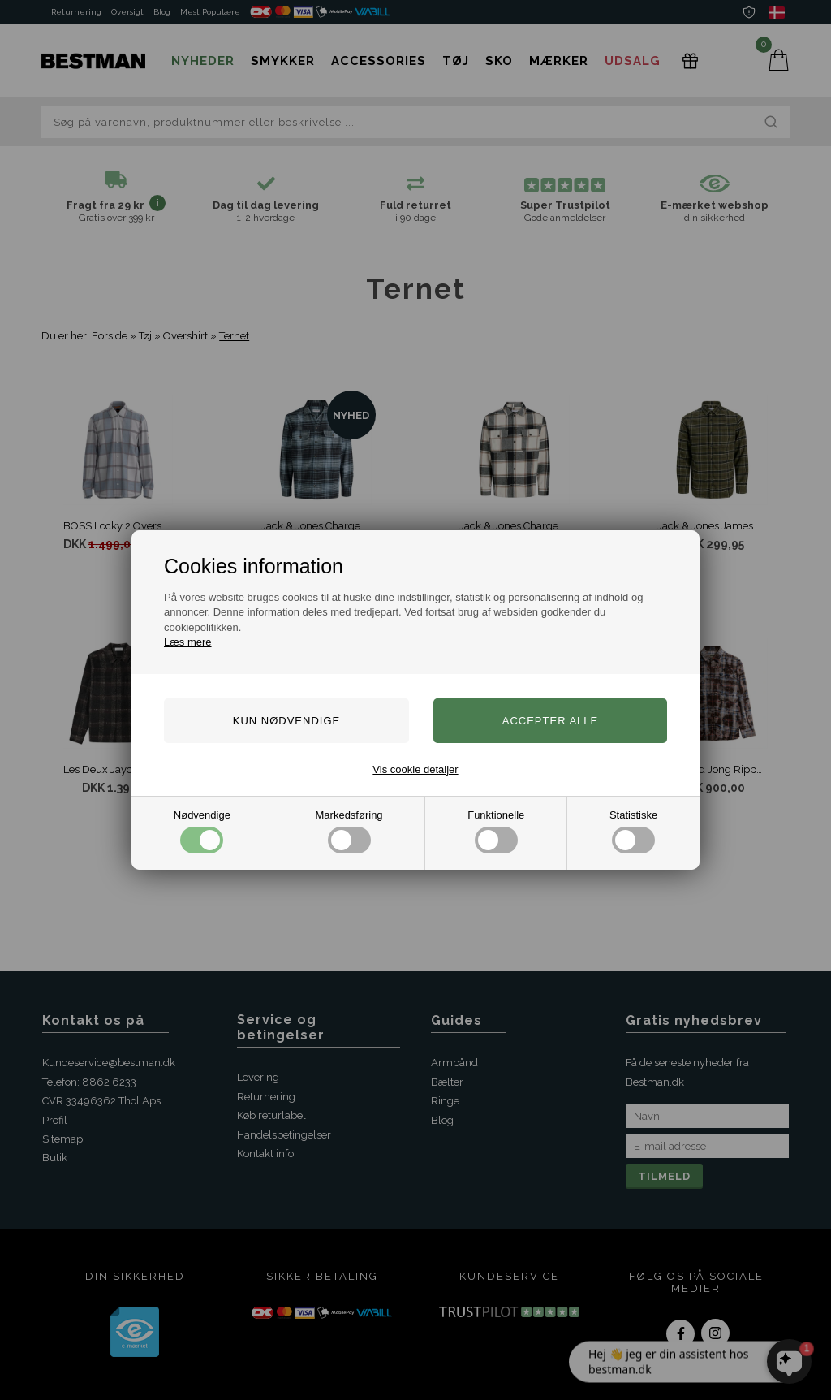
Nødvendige (202, 831)
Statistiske (633, 831)
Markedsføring (349, 831)
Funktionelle (495, 831)
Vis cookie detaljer (415, 769)
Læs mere (188, 642)
